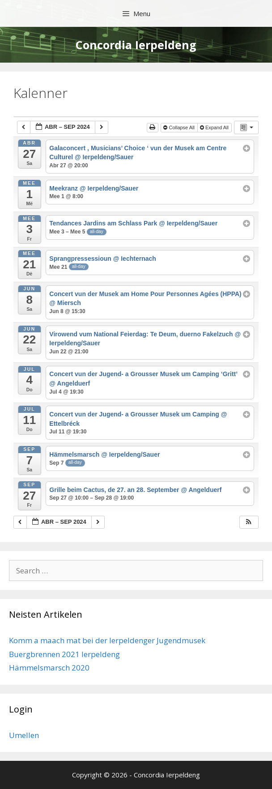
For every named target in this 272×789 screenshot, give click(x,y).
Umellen (24, 735)
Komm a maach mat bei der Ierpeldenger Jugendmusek (107, 640)
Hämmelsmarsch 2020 (49, 667)
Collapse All (179, 127)
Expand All (215, 127)
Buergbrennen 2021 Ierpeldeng (64, 654)
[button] (249, 522)
